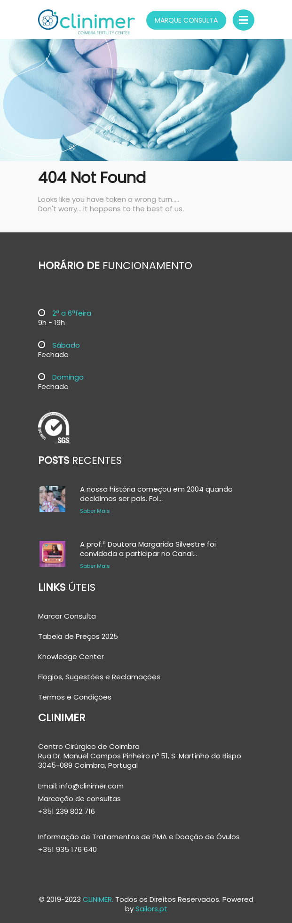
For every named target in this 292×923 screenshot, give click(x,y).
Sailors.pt (151, 909)
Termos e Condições (74, 697)
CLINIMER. (98, 899)
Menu (243, 20)
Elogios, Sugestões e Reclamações (99, 677)
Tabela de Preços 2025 (78, 636)
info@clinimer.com (90, 786)
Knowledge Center (71, 656)
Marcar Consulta (67, 616)
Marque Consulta (186, 20)
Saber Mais (95, 511)
